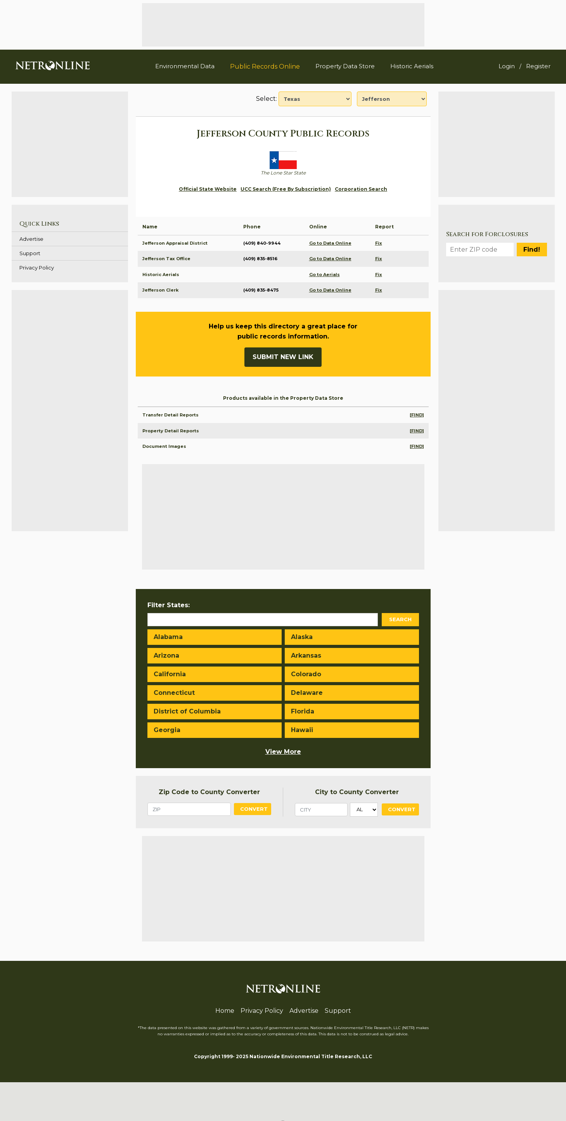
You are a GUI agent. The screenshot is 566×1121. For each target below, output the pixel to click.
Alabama (168, 637)
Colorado (306, 674)
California (170, 674)
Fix (378, 243)
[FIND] (417, 415)
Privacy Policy (36, 267)
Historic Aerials (411, 66)
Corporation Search (361, 189)
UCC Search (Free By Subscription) (286, 189)
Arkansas (306, 655)
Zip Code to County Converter (209, 792)
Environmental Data (185, 66)
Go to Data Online (330, 243)
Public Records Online (265, 66)
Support (29, 253)
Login (506, 66)
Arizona (166, 655)
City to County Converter (357, 792)
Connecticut (174, 692)
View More (283, 751)
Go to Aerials (324, 274)
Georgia (167, 730)
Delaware (307, 692)
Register (538, 66)
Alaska (302, 637)
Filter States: (168, 605)
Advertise (31, 239)
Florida (302, 711)
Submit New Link (283, 357)
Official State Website (208, 189)
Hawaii (302, 730)
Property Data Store (345, 66)
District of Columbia (187, 711)
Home (224, 1010)
